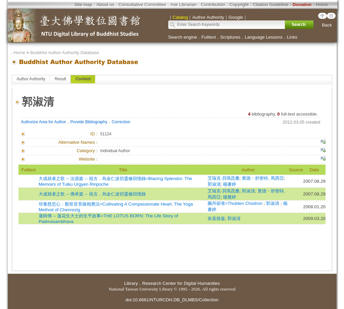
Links (292, 37)
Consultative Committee (142, 4)
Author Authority (30, 79)
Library (131, 283)
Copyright (239, 4)
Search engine (182, 37)
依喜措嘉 (216, 218)
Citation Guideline (270, 4)
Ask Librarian (183, 4)
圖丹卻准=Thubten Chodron (236, 203)
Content (83, 79)
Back (327, 25)
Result (60, 79)
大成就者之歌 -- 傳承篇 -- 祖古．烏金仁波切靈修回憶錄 (92, 193)
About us (105, 4)
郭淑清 (214, 184)
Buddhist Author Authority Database (64, 52)
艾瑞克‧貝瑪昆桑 (224, 178)
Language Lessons (264, 37)
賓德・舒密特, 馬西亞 (263, 178)
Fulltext (208, 37)
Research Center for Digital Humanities (181, 283)
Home (322, 4)
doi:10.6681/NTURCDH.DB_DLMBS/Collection (171, 299)
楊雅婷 (229, 197)
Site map (83, 4)
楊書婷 (229, 184)
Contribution (213, 4)
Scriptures (230, 37)
